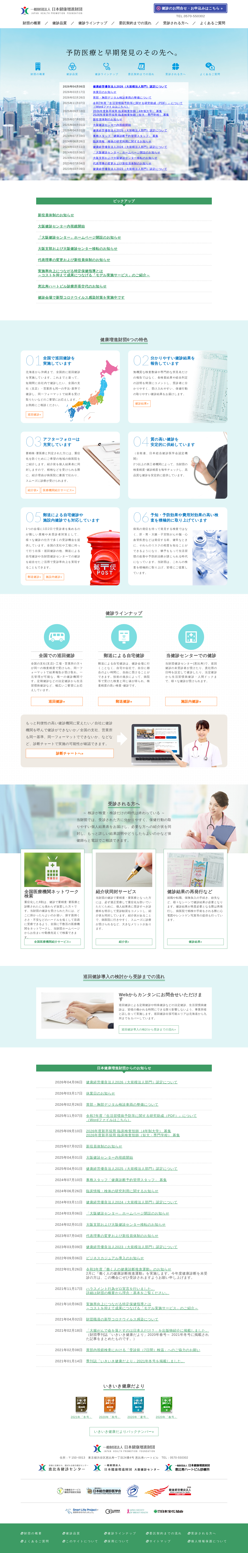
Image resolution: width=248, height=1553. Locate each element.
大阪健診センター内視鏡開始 (112, 124)
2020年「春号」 (166, 1408)
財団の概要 (32, 23)
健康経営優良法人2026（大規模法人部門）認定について (130, 86)
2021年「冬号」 (81, 1408)
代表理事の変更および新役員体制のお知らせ (122, 163)
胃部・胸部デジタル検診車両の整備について (122, 97)
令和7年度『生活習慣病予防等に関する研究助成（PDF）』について (138, 103)
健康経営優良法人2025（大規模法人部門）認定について (130, 130)
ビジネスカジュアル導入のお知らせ (115, 1258)
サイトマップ (160, 1541)
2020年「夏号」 (138, 1408)
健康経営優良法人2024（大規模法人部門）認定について (130, 146)
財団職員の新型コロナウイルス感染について (122, 1319)
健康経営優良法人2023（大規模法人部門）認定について (130, 168)
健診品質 (59, 23)
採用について (118, 1541)
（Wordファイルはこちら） (111, 106)
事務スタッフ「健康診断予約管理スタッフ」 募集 (125, 135)
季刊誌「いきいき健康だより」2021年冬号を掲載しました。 (135, 1361)
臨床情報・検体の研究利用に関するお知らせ (122, 141)
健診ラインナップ (92, 23)
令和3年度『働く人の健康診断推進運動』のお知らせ (128, 1269)
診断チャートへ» (69, 753)
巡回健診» (34, 414)
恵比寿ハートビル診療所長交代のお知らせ (72, 286)
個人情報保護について (209, 1541)
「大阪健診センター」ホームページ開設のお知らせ (126, 152)
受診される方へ (175, 23)
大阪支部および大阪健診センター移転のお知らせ (125, 157)
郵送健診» (34, 576)
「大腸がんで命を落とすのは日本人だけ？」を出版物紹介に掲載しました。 (147, 1330)
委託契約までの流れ (135, 23)
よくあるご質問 (212, 23)
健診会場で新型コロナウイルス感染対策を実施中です (81, 297)
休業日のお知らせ (104, 92)
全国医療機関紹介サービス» (52, 941)
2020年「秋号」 (110, 1408)
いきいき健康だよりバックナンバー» (124, 1431)
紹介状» (33, 490)
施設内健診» (54, 576)
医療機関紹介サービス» (58, 490)
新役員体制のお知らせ (107, 119)
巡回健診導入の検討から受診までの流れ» (149, 1029)
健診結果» (142, 403)
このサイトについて (82, 1541)
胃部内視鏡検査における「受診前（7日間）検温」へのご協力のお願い (143, 1350)
